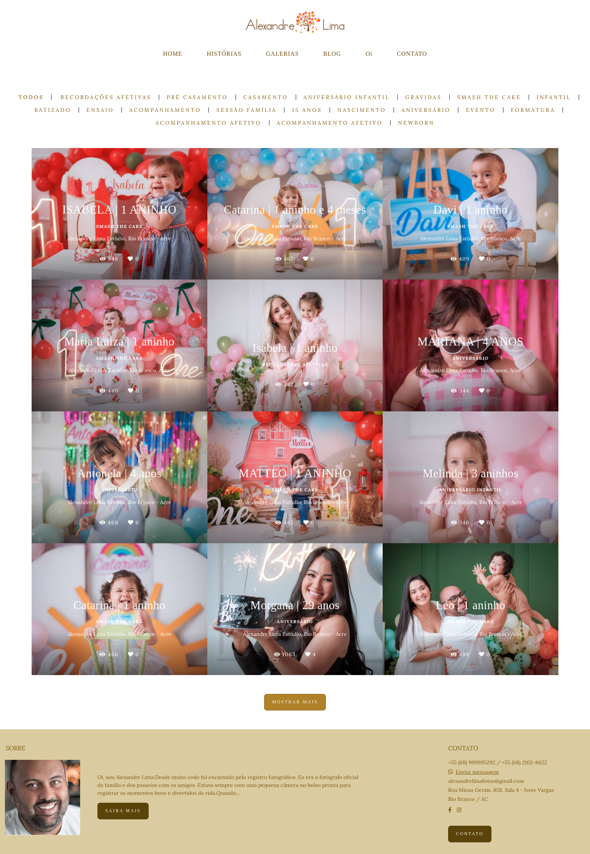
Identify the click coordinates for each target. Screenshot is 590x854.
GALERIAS (282, 53)
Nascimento (362, 110)
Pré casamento (197, 97)
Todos (31, 97)
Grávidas (423, 97)
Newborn (416, 122)
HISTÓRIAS (224, 53)
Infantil (554, 97)
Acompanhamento (165, 110)
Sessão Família (246, 110)
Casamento (265, 97)
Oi (369, 53)
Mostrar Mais (295, 702)
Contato (470, 833)
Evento (480, 110)
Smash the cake (489, 97)
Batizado (53, 110)
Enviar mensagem (477, 772)
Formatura (533, 110)
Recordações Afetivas (106, 97)
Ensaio (100, 110)
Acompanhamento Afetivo (208, 122)
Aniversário (425, 110)
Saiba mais (123, 810)
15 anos (307, 110)
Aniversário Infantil (347, 97)
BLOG (332, 53)
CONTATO (412, 53)
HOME (172, 53)
